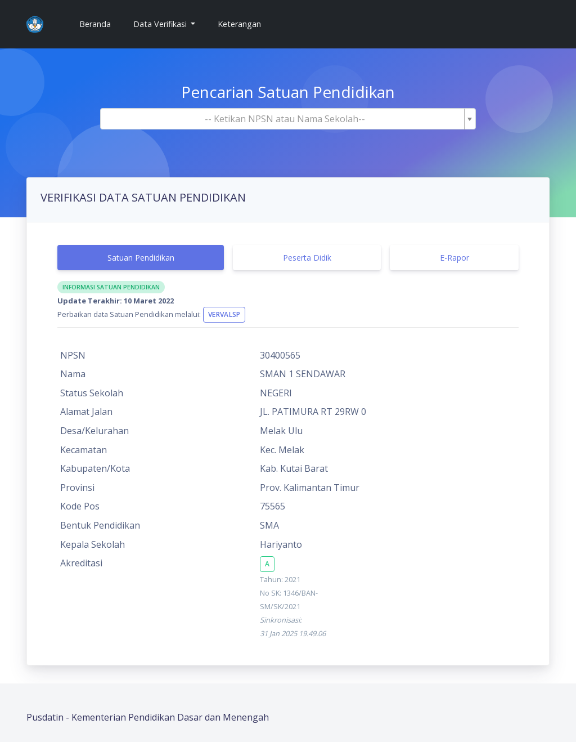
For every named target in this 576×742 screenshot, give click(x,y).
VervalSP (224, 314)
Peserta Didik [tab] (307, 257)
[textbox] (284, 119)
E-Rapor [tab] (454, 257)
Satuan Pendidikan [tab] (140, 257)
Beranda (99, 23)
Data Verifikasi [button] (161, 24)
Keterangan (239, 24)
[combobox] (288, 118)
